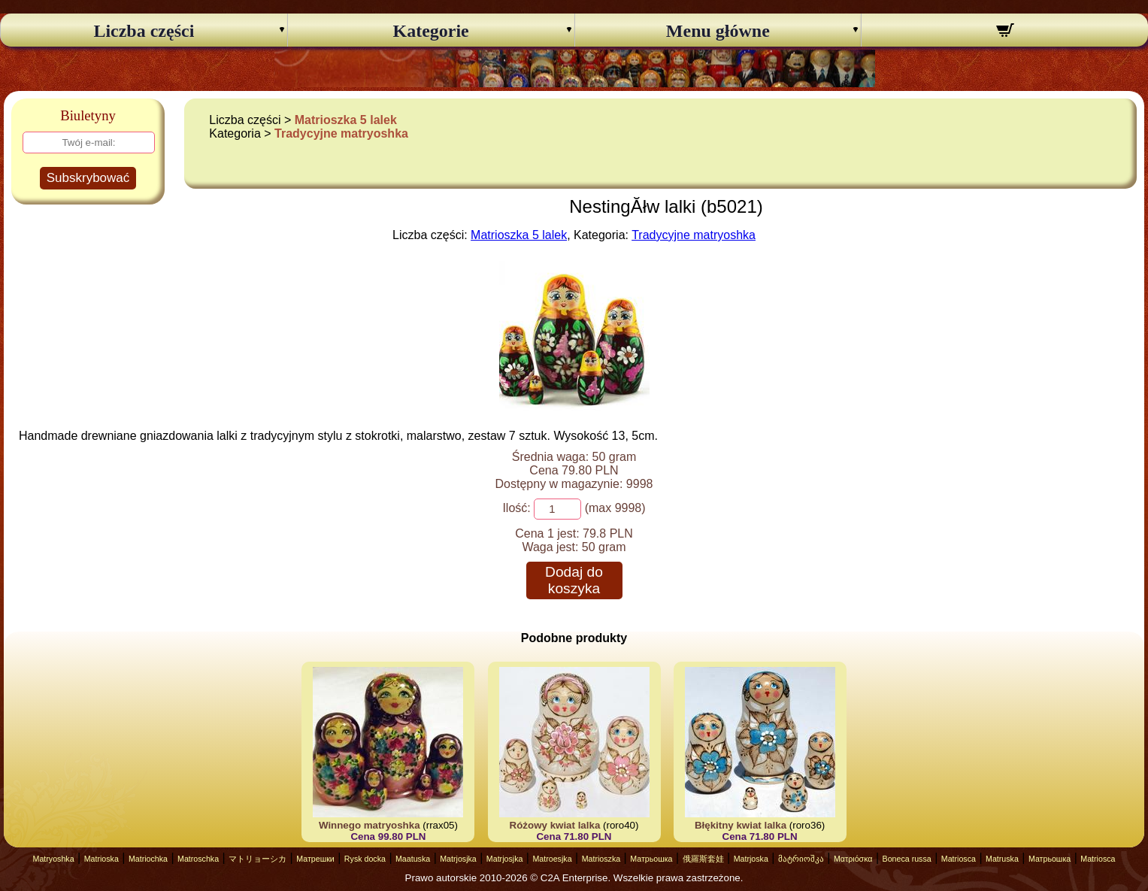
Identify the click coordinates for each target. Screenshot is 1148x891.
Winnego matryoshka (369, 825)
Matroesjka (551, 858)
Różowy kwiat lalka (555, 825)
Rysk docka (365, 858)
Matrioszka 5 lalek (346, 120)
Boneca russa (907, 858)
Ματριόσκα (853, 858)
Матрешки (315, 858)
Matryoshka (53, 858)
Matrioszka (601, 858)
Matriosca (958, 858)
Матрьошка (651, 858)
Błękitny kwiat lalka (740, 825)
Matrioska (101, 858)
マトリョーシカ (257, 858)
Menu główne (718, 31)
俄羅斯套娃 (703, 858)
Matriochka (148, 858)
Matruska (1002, 858)
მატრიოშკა (801, 858)
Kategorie (430, 31)
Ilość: (516, 508)
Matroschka (198, 858)
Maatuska (412, 858)
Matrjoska (751, 858)
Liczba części (143, 31)
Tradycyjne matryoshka (341, 133)
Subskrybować (88, 178)
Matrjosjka (458, 858)
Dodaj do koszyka (574, 580)
